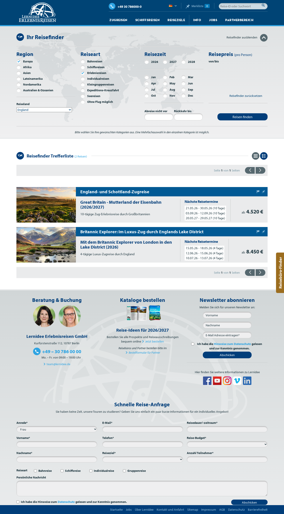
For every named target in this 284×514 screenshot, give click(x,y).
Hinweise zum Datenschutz (232, 344)
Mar (187, 77)
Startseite (116, 510)
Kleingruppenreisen (97, 84)
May (169, 83)
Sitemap (192, 510)
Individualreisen (95, 78)
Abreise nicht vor (155, 111)
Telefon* (108, 438)
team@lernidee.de (58, 364)
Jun (187, 83)
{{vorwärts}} (260, 170)
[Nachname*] (56, 459)
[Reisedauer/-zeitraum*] (227, 429)
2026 (151, 62)
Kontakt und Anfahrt (170, 510)
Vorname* (23, 438)
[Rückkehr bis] (188, 116)
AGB (222, 510)
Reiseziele (176, 20)
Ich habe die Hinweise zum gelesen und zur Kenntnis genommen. (74, 502)
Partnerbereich (239, 20)
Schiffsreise (73, 471)
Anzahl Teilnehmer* (200, 453)
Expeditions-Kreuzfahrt (100, 90)
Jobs (213, 20)
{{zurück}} (250, 170)
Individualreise (104, 471)
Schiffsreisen (147, 20)
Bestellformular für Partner (144, 353)
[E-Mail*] (227, 335)
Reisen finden (242, 117)
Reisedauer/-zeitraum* (202, 423)
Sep (187, 89)
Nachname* (24, 453)
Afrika (24, 67)
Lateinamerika (29, 78)
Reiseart (21, 470)
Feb (168, 77)
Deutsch (173, 6)
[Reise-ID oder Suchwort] (243, 6)
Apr (150, 83)
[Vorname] (227, 315)
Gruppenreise (136, 471)
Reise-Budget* (196, 438)
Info (197, 20)
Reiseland (23, 104)
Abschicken (227, 355)
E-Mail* (107, 423)
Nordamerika (28, 84)
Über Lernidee (144, 510)
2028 (188, 62)
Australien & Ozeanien (34, 90)
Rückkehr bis (182, 111)
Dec (187, 95)
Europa (24, 61)
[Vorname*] (56, 444)
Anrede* (22, 423)
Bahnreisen (91, 61)
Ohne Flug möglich (97, 102)
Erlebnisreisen (93, 73)
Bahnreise (45, 471)
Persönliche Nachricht (31, 477)
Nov (169, 95)
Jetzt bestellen (154, 341)
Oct (150, 95)
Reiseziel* (109, 453)
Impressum (208, 510)
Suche (264, 5)
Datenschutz (66, 502)
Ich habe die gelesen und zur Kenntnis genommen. (229, 346)
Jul (149, 89)
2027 (170, 62)
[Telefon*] (142, 444)
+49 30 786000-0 (125, 6)
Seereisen (90, 96)
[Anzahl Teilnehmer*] (227, 459)
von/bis (214, 61)
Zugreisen (118, 20)
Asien (23, 73)
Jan (150, 77)
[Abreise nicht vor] (158, 116)
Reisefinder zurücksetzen (245, 96)
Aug (169, 89)
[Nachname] (227, 325)
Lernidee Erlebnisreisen (37, 12)
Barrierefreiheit (258, 510)
